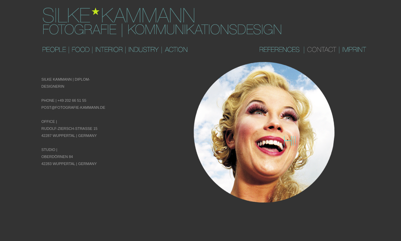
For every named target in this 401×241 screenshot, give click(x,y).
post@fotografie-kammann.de (74, 107)
